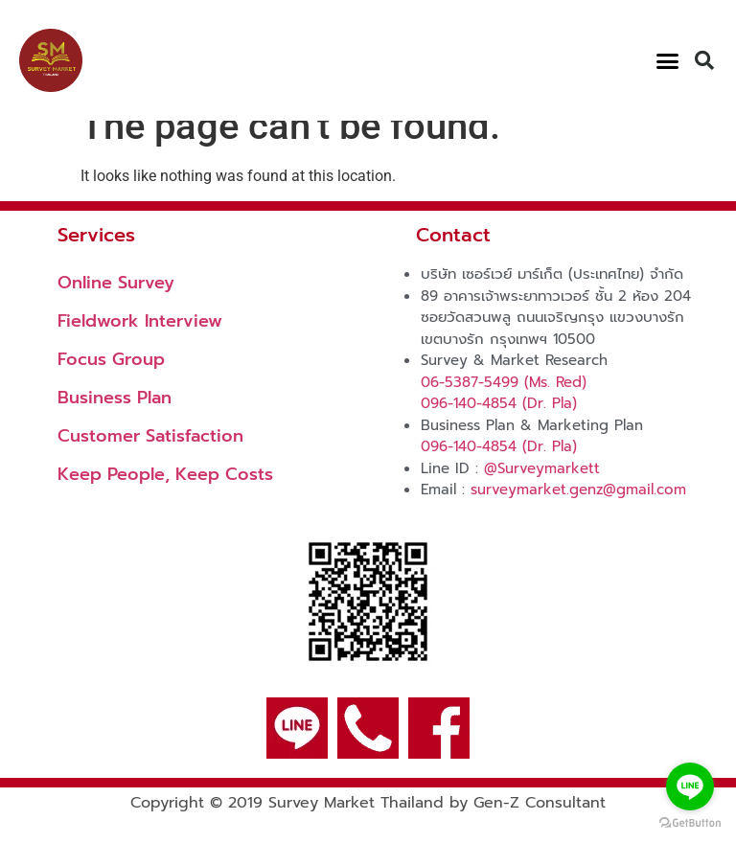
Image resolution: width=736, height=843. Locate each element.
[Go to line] (690, 786)
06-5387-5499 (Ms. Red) (503, 407)
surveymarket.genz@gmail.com (578, 514)
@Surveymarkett (542, 493)
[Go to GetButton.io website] (690, 823)
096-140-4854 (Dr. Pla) (499, 428)
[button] (667, 60)
